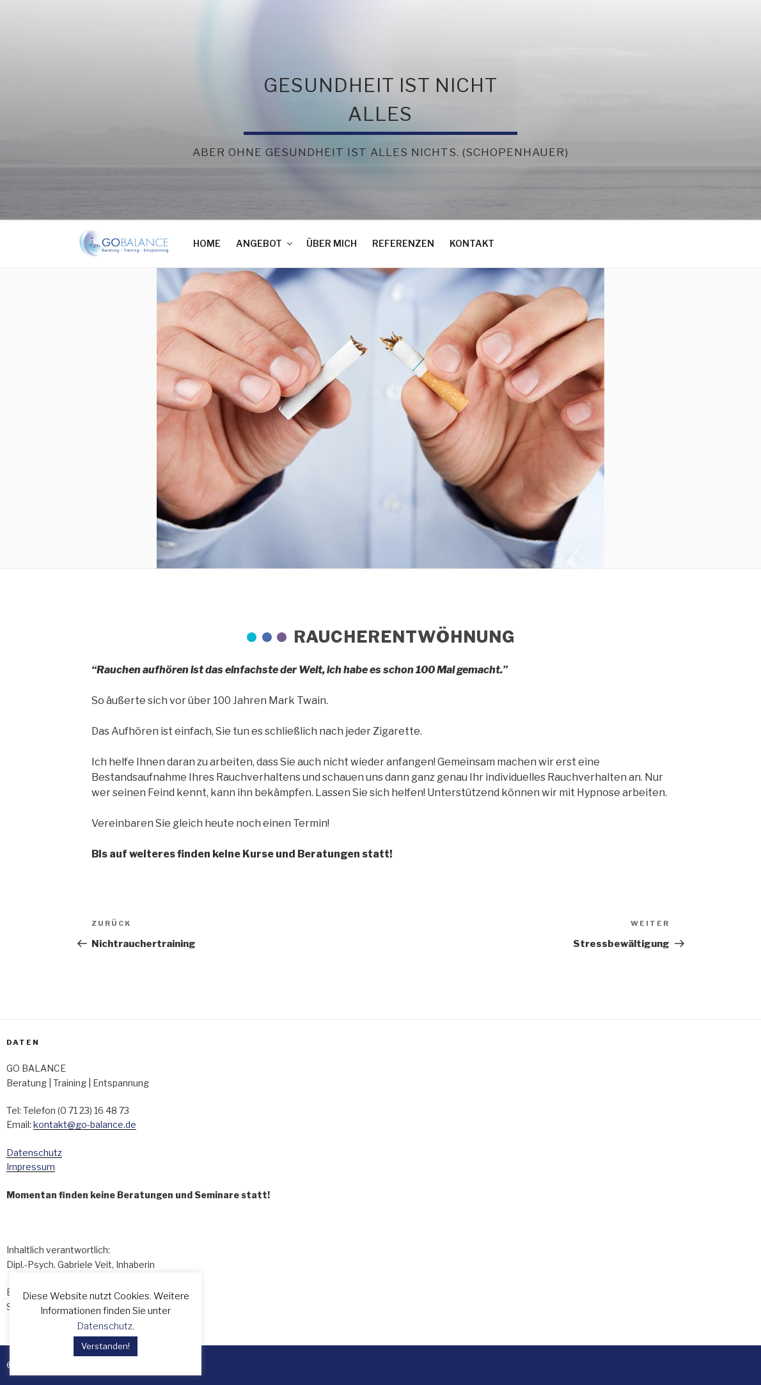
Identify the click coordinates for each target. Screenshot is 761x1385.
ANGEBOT (265, 243)
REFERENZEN (403, 243)
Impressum (30, 1166)
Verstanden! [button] (105, 1346)
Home (207, 243)
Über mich (331, 243)
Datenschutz (34, 1152)
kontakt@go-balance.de (84, 1124)
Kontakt (472, 243)
